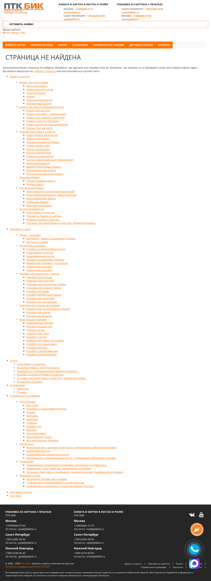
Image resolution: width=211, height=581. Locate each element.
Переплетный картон (39, 98)
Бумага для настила (38, 109)
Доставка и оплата (144, 43)
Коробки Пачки (35, 328)
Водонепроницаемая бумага (43, 165)
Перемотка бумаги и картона (43, 214)
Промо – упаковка (30, 233)
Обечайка (32, 414)
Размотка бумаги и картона (42, 218)
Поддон (30, 410)
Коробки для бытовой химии (43, 293)
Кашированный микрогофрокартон (47, 453)
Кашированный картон (40, 254)
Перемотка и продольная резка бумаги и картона (47, 369)
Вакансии (22, 387)
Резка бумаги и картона (40, 211)
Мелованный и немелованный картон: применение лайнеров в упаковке (71, 456)
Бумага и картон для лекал (42, 119)
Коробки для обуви (37, 289)
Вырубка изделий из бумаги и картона (40, 373)
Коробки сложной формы (41, 353)
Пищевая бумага (29, 175)
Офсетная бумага (36, 84)
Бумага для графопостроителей (45, 116)
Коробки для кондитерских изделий (48, 307)
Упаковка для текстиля (40, 279)
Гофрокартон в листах (39, 251)
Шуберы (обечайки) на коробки (45, 339)
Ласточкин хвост (36, 431)
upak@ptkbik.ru (130, 14)
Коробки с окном (36, 335)
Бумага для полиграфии (33, 80)
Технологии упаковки (32, 244)
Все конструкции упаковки (42, 438)
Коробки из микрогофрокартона (45, 247)
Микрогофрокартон (38, 161)
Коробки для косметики (40, 296)
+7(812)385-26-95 (154, 11)
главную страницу (45, 69)
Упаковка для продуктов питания (39, 303)
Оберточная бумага (38, 137)
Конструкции (27, 400)
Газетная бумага (36, 91)
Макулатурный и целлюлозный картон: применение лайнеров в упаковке (71, 446)
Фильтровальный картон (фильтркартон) (51, 193)
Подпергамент (35, 182)
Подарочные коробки (39, 265)
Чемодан (31, 421)
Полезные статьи (29, 474)
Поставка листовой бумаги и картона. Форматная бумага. (61, 221)
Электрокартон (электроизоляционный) (50, 189)
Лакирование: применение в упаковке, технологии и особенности (66, 463)
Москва (11, 519)
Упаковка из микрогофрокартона (46, 407)
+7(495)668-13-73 (84, 11)
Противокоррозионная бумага (44, 172)
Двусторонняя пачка (38, 435)
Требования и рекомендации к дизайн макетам (55, 481)
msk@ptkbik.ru (72, 14)
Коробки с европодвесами (42, 349)
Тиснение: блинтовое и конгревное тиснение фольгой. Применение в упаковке (74, 470)
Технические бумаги (31, 186)
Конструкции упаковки (33, 318)
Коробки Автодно (36, 346)
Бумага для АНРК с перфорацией (46, 112)
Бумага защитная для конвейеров (47, 123)
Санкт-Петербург (17, 533)
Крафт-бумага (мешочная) (42, 133)
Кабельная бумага (37, 200)
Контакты (167, 43)
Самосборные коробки (40, 321)
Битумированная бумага (41, 168)
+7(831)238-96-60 (15, 551)
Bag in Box (32, 403)
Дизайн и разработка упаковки (45, 258)
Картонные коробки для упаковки (46, 477)
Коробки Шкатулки (37, 332)
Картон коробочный (38, 151)
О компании (82, 43)
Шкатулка (32, 417)
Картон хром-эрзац (38, 147)
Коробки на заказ (45, 43)
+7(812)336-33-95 (96, 18)
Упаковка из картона (159, 562)
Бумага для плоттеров (39, 88)
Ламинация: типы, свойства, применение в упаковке (58, 467)
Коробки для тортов (38, 310)
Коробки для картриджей (41, 300)
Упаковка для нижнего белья (43, 286)
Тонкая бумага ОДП (38, 144)
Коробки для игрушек (39, 275)
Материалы (26, 442)
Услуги (65, 43)
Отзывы (22, 390)
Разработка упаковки (29, 380)
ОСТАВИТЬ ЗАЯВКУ (22, 26)
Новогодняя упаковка (39, 268)
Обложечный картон (38, 102)
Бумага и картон (18, 43)
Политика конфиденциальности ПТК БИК (27, 565)
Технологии (26, 460)
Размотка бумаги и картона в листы (38, 366)
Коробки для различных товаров (39, 272)
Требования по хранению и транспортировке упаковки (60, 484)
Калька (30, 95)
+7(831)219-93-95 (84, 551)
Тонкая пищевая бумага (41, 179)
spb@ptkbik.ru (72, 21)
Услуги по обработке (31, 207)
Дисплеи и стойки (37, 240)
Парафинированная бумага (43, 140)
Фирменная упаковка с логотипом (47, 261)
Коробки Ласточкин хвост (41, 342)
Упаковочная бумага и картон (37, 130)
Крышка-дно (33, 424)
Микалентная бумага (39, 204)
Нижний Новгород (19, 547)
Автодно (31, 428)
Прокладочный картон (40, 154)
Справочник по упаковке (111, 43)
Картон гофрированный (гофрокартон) (49, 158)
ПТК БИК (25, 561)
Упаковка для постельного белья (46, 282)
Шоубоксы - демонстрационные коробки (51, 237)
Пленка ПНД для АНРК (39, 126)
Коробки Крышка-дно (39, 325)
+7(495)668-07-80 (142, 18)
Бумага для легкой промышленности (41, 105)
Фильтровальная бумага (41, 197)
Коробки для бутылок (39, 314)
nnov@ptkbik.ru (95, 555)
